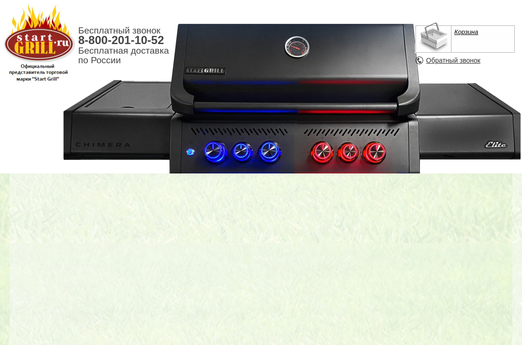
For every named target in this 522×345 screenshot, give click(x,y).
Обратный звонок (453, 60)
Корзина (466, 31)
